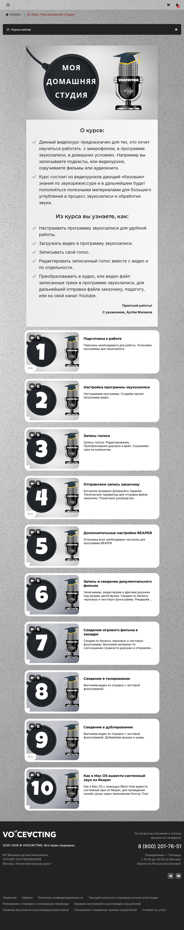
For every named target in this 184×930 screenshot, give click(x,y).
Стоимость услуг (154, 910)
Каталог (13, 14)
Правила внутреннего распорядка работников (36, 910)
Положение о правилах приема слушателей (105, 910)
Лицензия (10, 897)
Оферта (27, 897)
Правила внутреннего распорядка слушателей (107, 904)
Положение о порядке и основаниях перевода (36, 904)
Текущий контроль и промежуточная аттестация (123, 897)
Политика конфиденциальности (60, 897)
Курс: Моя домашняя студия (51, 14)
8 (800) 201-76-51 (159, 846)
